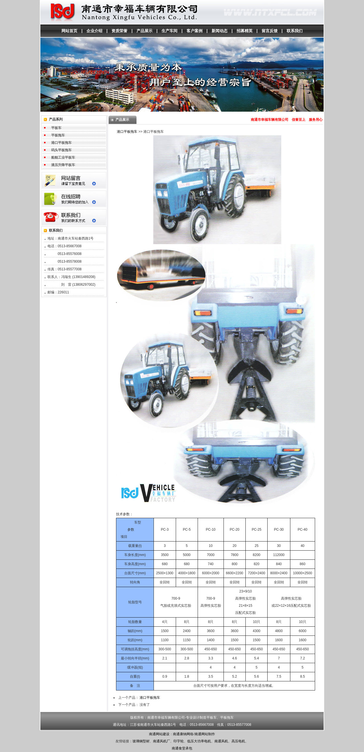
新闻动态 (220, 30)
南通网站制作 (205, 734)
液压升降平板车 (63, 165)
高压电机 (238, 741)
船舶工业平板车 (63, 158)
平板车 (56, 128)
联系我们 (295, 30)
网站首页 (69, 30)
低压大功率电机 (199, 741)
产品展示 (144, 30)
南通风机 (221, 741)
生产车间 (169, 30)
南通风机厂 (161, 741)
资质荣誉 (119, 30)
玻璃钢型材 (141, 741)
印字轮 (178, 741)
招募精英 (245, 30)
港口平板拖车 (61, 143)
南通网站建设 (159, 734)
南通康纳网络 (183, 734)
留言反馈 (270, 30)
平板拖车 (58, 135)
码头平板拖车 (61, 150)
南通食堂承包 (182, 748)
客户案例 (194, 30)
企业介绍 (94, 30)
